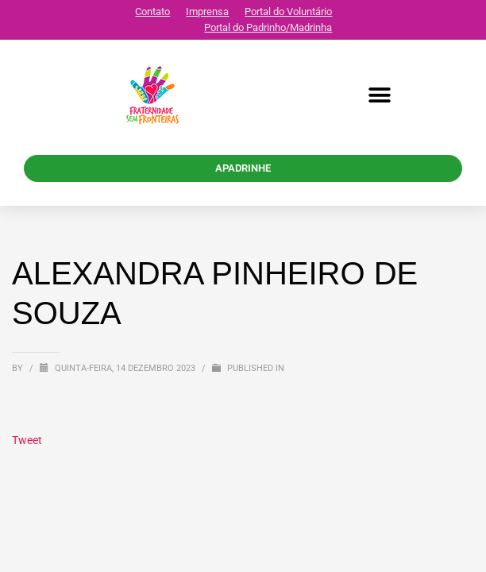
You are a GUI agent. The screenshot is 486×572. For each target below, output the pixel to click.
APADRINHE (243, 168)
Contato (152, 11)
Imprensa (207, 11)
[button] (379, 96)
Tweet (27, 440)
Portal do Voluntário (288, 11)
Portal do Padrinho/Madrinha (268, 27)
